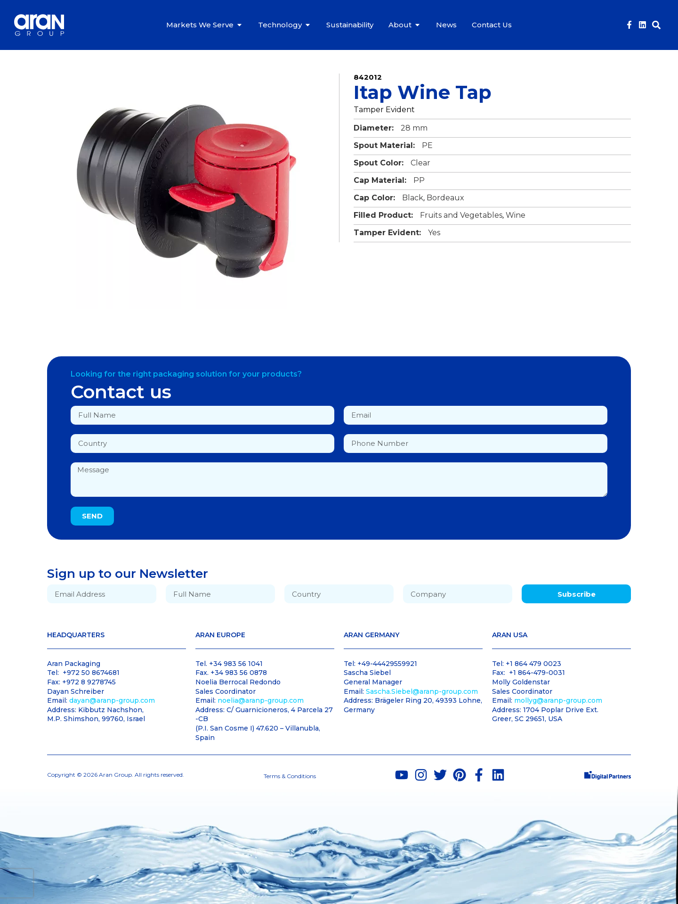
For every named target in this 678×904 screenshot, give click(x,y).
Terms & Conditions (290, 776)
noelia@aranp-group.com (261, 700)
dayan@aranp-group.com (112, 700)
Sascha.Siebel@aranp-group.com (422, 691)
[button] (656, 25)
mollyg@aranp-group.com (558, 700)
